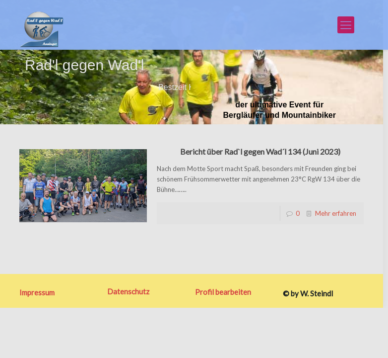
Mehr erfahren (335, 213)
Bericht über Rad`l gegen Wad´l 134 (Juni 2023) (260, 151)
